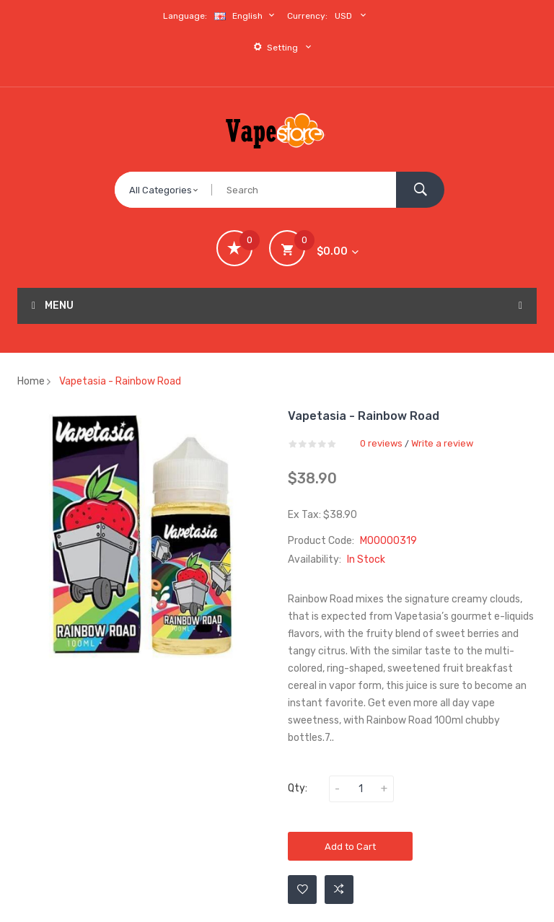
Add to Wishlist (302, 889)
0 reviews (381, 443)
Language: (185, 16)
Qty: (297, 788)
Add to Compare (339, 889)
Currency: (307, 16)
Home (31, 381)
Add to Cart (350, 846)
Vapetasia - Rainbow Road (120, 381)
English (246, 15)
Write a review (442, 443)
